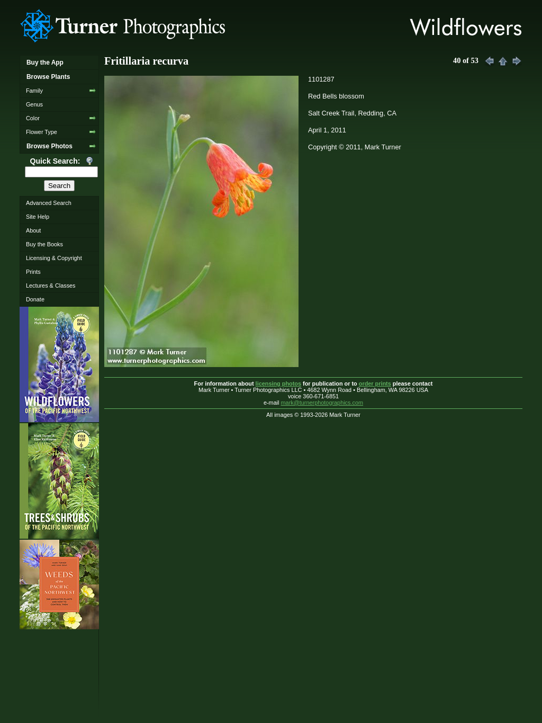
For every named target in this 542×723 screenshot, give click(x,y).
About (33, 230)
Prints (33, 272)
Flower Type (41, 132)
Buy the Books (44, 244)
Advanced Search (48, 203)
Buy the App (45, 62)
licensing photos (278, 383)
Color (33, 118)
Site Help (37, 216)
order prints (375, 383)
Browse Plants (48, 77)
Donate (35, 299)
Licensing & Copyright (54, 258)
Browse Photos (49, 146)
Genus (34, 104)
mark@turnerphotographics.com (322, 402)
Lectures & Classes (51, 285)
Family (34, 90)
